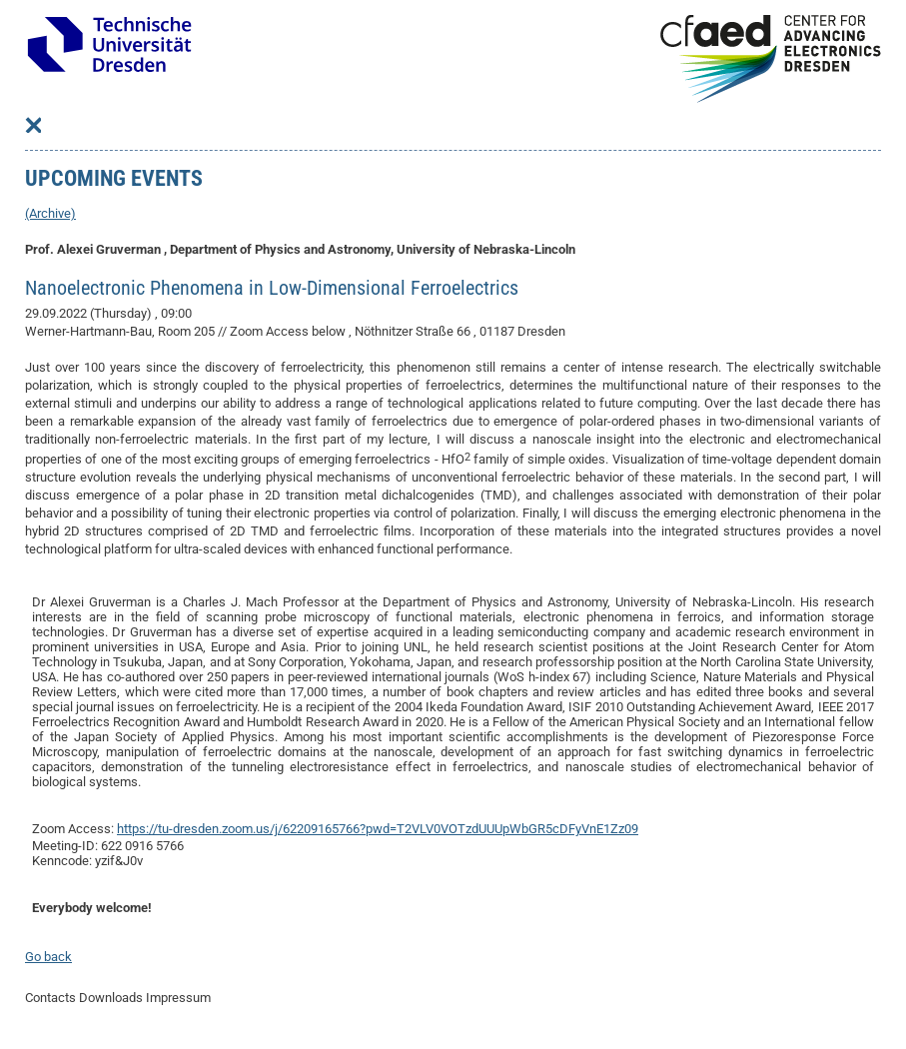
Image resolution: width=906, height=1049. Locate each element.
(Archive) (50, 213)
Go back (48, 956)
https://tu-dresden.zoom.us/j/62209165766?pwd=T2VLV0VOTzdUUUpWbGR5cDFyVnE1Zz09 (377, 828)
